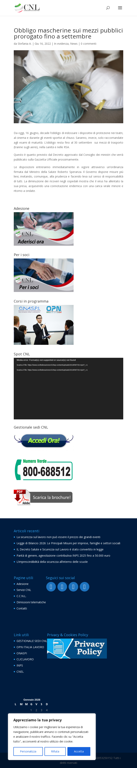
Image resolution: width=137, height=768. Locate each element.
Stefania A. (25, 43)
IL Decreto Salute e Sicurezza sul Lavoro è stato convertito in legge (60, 549)
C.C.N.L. (21, 596)
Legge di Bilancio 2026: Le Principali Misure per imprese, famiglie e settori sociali (68, 543)
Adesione (23, 584)
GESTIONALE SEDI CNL (32, 641)
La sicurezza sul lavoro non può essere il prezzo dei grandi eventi (58, 537)
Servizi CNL (24, 590)
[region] (52, 736)
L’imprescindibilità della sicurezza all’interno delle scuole (52, 562)
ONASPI (22, 653)
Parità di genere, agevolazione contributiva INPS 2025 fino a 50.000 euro (63, 555)
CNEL (20, 671)
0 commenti (88, 43)
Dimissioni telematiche (31, 602)
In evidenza (61, 43)
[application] (68, 388)
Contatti (22, 608)
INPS (20, 665)
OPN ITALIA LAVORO (30, 647)
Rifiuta (55, 751)
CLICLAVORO (25, 659)
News (74, 43)
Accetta (79, 751)
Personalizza (28, 751)
